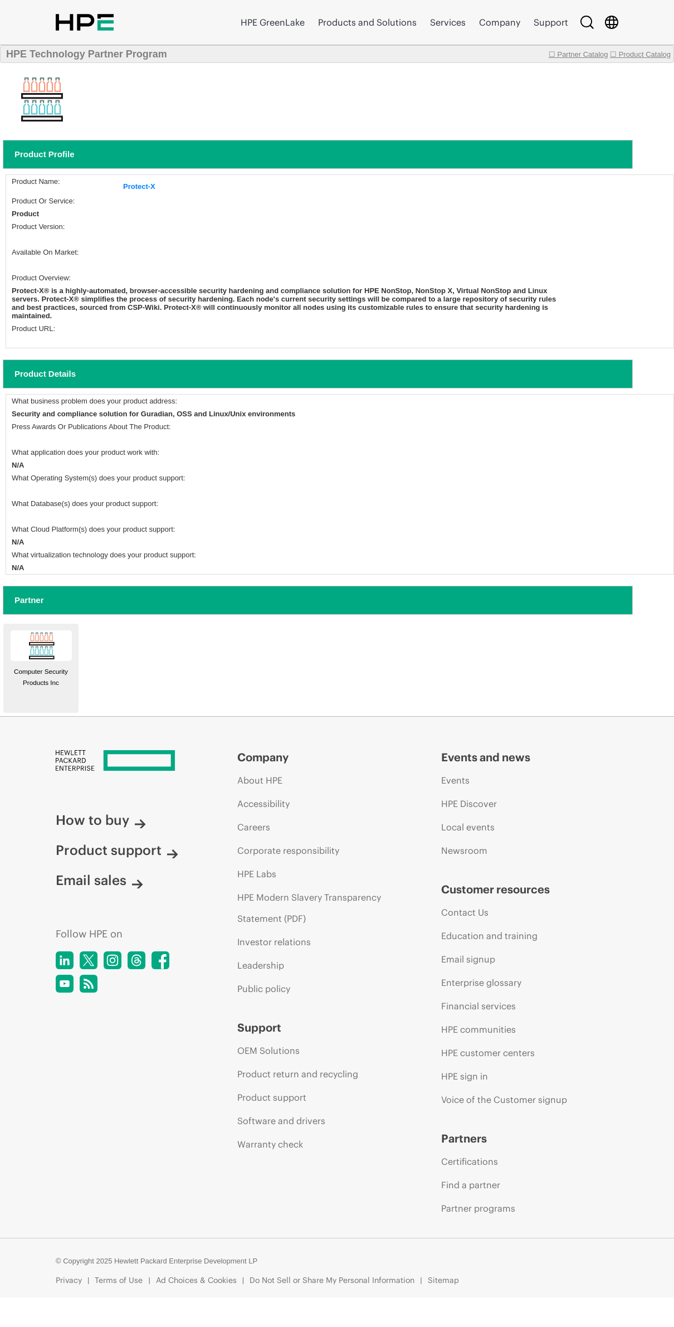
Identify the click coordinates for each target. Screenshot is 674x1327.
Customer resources (495, 889)
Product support (117, 850)
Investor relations (274, 941)
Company (499, 22)
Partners (464, 1138)
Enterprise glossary (481, 982)
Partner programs (478, 1208)
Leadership (260, 965)
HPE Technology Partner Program (86, 54)
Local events (468, 827)
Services (448, 22)
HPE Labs (256, 873)
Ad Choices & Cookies (196, 1280)
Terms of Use (119, 1280)
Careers (253, 827)
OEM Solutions (268, 1050)
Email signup (468, 959)
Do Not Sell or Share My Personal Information (332, 1280)
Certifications (469, 1161)
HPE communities (478, 1029)
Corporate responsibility (288, 850)
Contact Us (465, 912)
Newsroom (464, 850)
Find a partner (470, 1184)
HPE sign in (464, 1076)
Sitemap (443, 1280)
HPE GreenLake (273, 22)
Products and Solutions (367, 22)
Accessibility (263, 803)
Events (455, 780)
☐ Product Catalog (640, 54)
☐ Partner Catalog (578, 54)
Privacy (69, 1280)
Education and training (489, 935)
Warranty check (270, 1144)
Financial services (478, 1006)
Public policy (263, 988)
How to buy (101, 819)
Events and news (485, 757)
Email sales (99, 880)
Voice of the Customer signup (504, 1099)
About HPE (259, 780)
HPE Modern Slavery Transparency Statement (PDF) (309, 908)
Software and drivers (281, 1120)
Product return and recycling (297, 1074)
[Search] (587, 22)
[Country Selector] (611, 22)
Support (551, 22)
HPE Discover (469, 803)
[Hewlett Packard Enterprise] (126, 761)
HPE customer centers (488, 1052)
